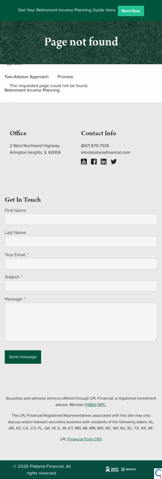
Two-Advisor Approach (26, 76)
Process (65, 76)
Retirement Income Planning (32, 90)
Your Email (35, 254)
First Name (15, 210)
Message (34, 299)
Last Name (15, 232)
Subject (33, 276)
